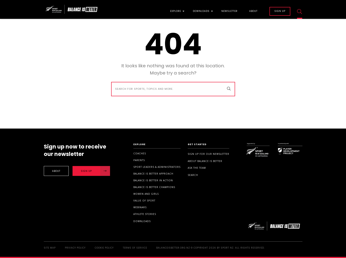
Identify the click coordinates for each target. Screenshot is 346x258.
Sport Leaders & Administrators (157, 167)
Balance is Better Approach (153, 173)
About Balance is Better (205, 161)
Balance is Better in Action (153, 180)
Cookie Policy (104, 247)
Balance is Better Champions (154, 187)
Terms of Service (135, 247)
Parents (139, 160)
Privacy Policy (75, 247)
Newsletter (229, 11)
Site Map (50, 247)
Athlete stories (144, 214)
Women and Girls (146, 193)
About (253, 11)
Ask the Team (197, 167)
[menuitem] (175, 9)
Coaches (139, 153)
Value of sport (144, 200)
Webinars (140, 207)
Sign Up (95, 171)
